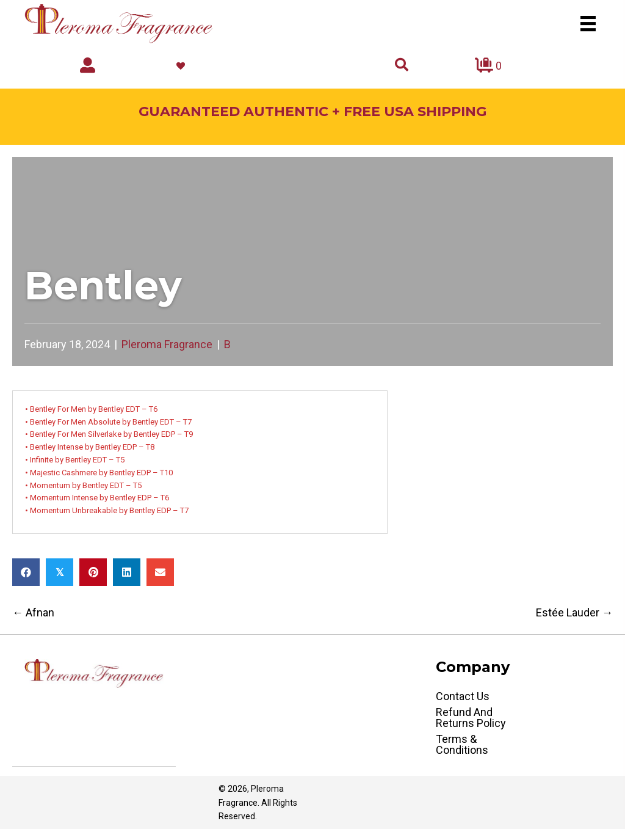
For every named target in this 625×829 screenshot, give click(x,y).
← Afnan (33, 612)
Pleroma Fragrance (166, 344)
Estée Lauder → (574, 612)
